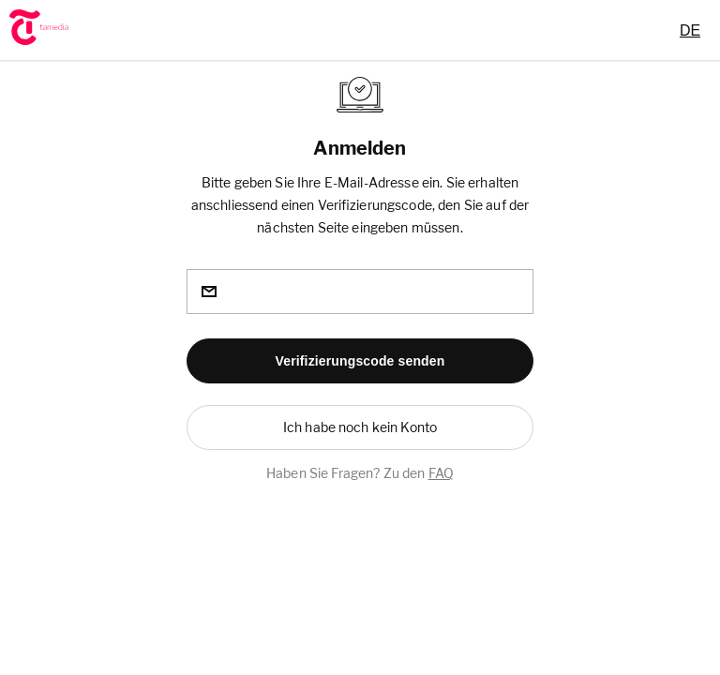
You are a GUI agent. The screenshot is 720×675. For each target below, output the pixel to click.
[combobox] (690, 30)
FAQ (441, 473)
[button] (360, 360)
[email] (360, 291)
